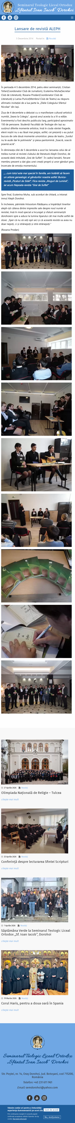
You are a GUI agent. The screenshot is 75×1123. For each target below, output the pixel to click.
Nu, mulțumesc (52, 1117)
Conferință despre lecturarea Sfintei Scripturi (34, 862)
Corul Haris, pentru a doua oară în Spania (32, 1003)
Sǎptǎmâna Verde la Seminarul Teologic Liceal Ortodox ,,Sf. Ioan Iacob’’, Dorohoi (35, 932)
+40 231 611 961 (43, 1082)
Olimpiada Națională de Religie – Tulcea (31, 793)
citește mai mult (9, 799)
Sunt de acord (51, 1110)
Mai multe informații (20, 1119)
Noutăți (52, 38)
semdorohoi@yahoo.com (42, 1087)
